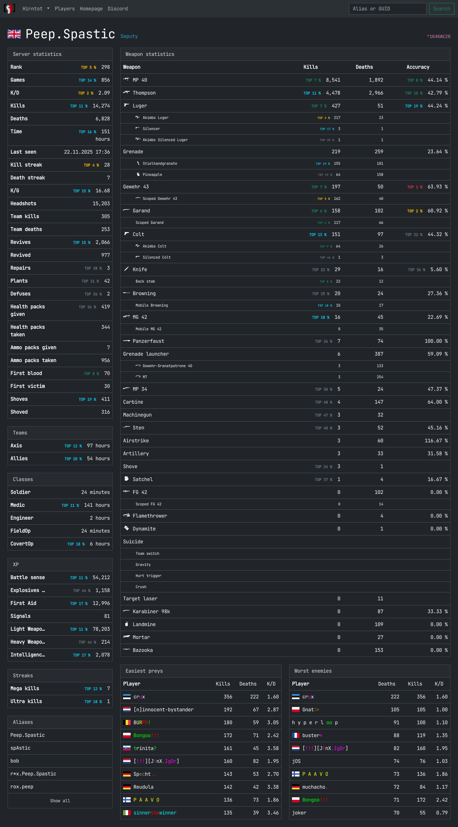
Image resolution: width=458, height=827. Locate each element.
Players (65, 8)
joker (299, 812)
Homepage (91, 8)
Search (441, 8)
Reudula (143, 787)
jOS (296, 761)
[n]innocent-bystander (163, 709)
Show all (60, 801)
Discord (118, 8)
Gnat (311, 709)
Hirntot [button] (34, 8)
